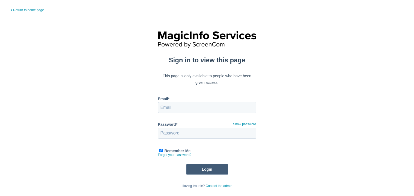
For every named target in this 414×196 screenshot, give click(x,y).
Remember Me (177, 151)
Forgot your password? (175, 155)
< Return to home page (27, 10)
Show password (244, 124)
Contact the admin (219, 186)
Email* (164, 99)
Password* (168, 124)
